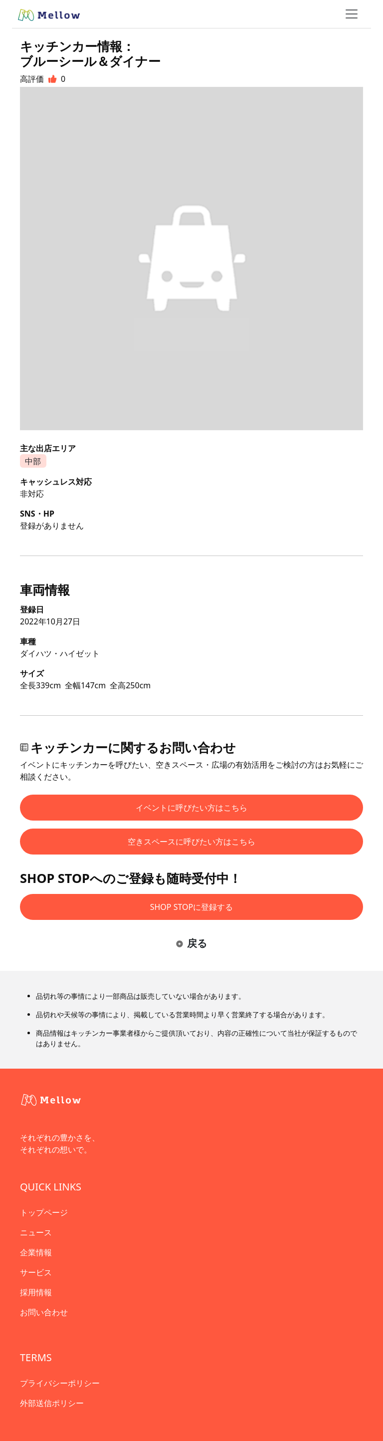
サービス (36, 1272)
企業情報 (36, 1252)
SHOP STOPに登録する (191, 906)
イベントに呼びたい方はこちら (191, 807)
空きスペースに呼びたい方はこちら (191, 841)
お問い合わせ (44, 1312)
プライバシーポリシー (60, 1383)
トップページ (44, 1212)
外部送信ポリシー (52, 1403)
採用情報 (36, 1292)
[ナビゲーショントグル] (351, 13)
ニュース (36, 1232)
